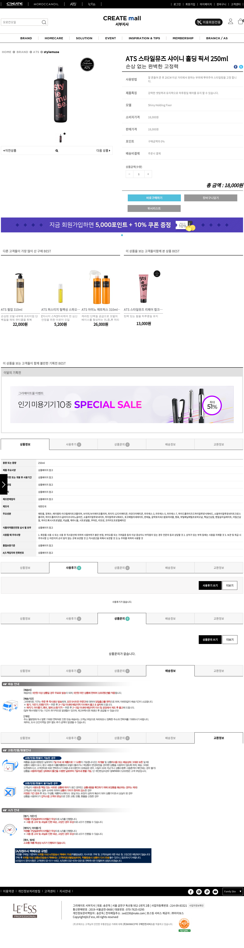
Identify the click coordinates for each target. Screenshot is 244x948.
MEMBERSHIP (183, 38)
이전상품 (9, 150)
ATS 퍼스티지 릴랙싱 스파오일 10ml (60, 309)
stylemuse (51, 52)
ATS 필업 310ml (11, 309)
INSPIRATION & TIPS (144, 38)
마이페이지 (206, 4)
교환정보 (219, 444)
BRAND (26, 38)
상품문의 (122, 444)
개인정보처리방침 (29, 891)
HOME (6, 52)
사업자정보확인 (196, 905)
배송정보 (170, 444)
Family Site (230, 891)
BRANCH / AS (217, 38)
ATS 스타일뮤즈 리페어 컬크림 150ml (143, 309)
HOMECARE (54, 38)
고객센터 (236, 4)
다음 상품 (103, 150)
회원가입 (190, 4)
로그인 (177, 4)
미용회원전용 (212, 22)
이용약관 (8, 891)
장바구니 (221, 4)
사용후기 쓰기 (210, 585)
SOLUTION (84, 38)
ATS (36, 52)
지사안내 (65, 891)
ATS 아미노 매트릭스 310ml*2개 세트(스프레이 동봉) (101, 309)
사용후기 (73, 444)
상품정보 (25, 444)
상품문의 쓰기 (210, 639)
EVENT (110, 38)
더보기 (229, 585)
